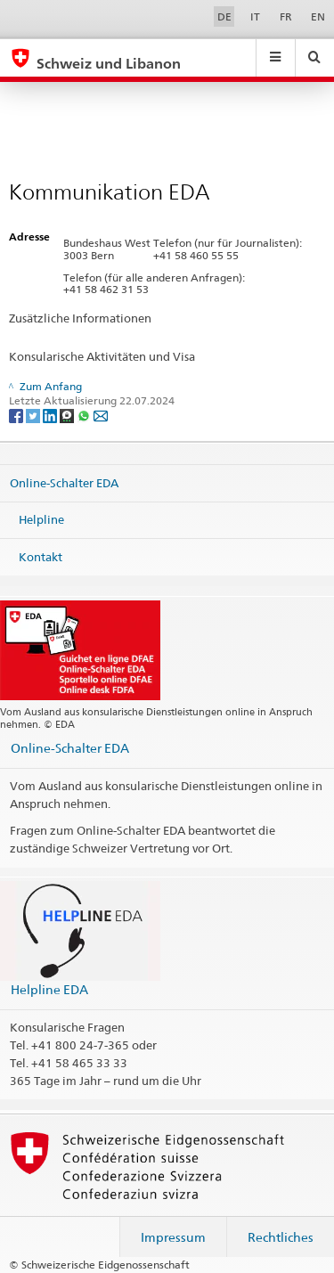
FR (286, 16)
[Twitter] (34, 414)
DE (224, 16)
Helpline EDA (49, 989)
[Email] (101, 414)
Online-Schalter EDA (64, 482)
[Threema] (68, 414)
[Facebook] (17, 414)
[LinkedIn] (51, 414)
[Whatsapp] (85, 414)
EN (318, 16)
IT (255, 16)
